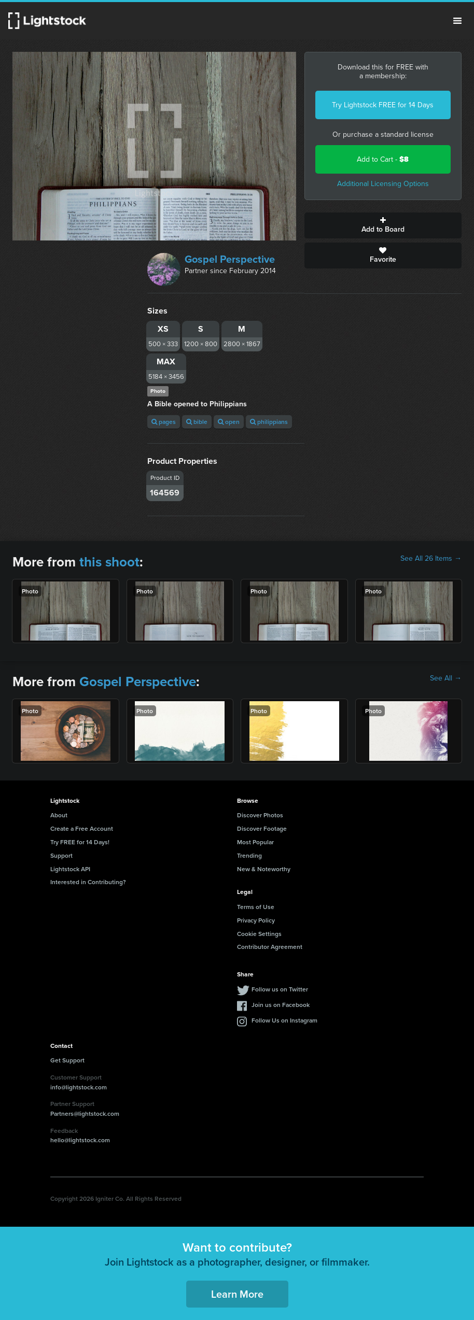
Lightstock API (70, 868)
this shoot (109, 562)
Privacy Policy (256, 920)
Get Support (67, 1060)
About (58, 815)
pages (163, 421)
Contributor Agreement (269, 946)
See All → (446, 678)
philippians (269, 421)
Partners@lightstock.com (84, 1113)
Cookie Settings (259, 933)
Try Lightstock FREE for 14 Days (383, 105)
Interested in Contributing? (88, 881)
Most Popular (255, 842)
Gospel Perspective (230, 259)
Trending (249, 855)
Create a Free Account (81, 828)
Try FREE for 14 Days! (79, 842)
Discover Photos (260, 815)
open (229, 421)
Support (61, 855)
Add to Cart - (383, 159)
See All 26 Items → (431, 558)
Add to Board (383, 225)
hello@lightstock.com (80, 1140)
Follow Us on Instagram (284, 1020)
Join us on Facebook (281, 1004)
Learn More (237, 1293)
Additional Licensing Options (383, 183)
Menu (457, 20)
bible (196, 421)
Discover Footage (262, 828)
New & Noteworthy (263, 868)
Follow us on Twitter (280, 989)
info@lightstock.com (78, 1087)
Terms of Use (255, 906)
